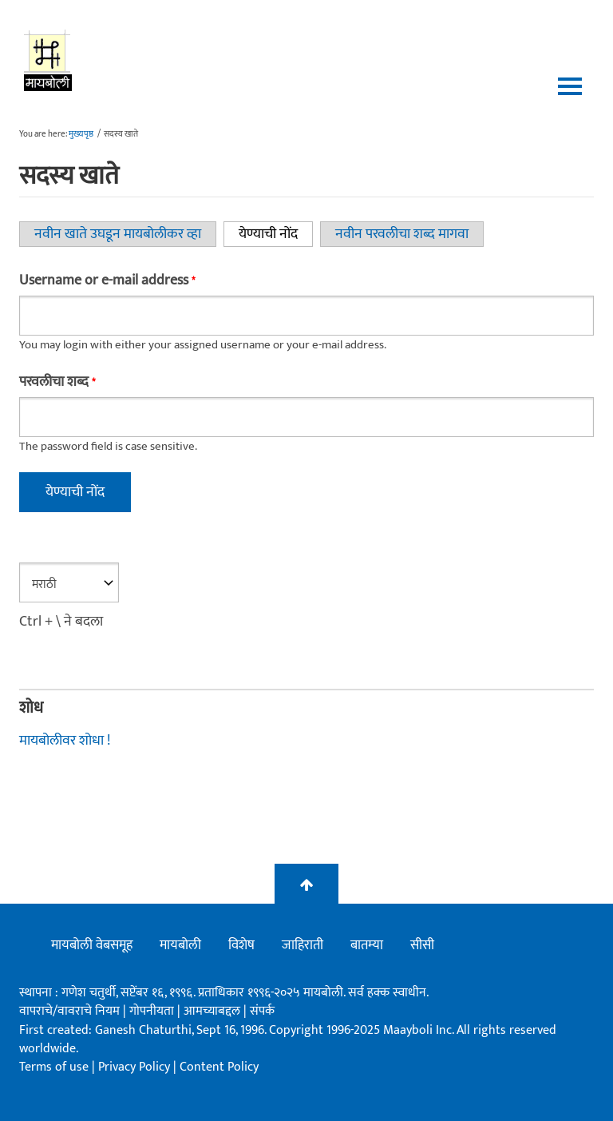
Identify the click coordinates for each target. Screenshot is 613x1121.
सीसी (422, 945)
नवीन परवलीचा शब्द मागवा (402, 234)
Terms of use (54, 1067)
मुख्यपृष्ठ (81, 134)
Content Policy (219, 1067)
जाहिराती (302, 945)
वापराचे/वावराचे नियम (69, 1011)
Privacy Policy (135, 1067)
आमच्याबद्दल (213, 1011)
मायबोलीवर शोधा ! (64, 741)
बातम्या (366, 945)
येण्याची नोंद (276, 234)
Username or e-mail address (107, 280)
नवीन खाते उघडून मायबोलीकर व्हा (117, 234)
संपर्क (262, 1011)
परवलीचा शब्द (57, 382)
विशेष (241, 945)
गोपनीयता (153, 1011)
